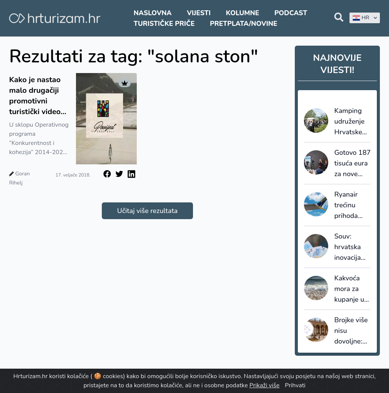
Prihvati (295, 385)
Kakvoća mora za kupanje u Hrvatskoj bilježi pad (349, 289)
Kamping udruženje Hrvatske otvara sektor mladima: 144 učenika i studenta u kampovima (352, 121)
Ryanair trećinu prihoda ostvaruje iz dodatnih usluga (351, 205)
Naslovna (153, 13)
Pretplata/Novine (243, 23)
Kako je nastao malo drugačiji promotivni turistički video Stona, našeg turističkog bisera (35, 96)
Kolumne (242, 13)
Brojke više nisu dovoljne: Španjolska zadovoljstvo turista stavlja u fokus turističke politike (352, 331)
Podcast (290, 13)
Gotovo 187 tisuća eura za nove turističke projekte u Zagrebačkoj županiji (352, 163)
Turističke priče (164, 23)
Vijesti (198, 13)
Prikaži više (265, 385)
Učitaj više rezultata (147, 210)
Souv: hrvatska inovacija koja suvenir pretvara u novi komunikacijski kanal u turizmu (352, 247)
